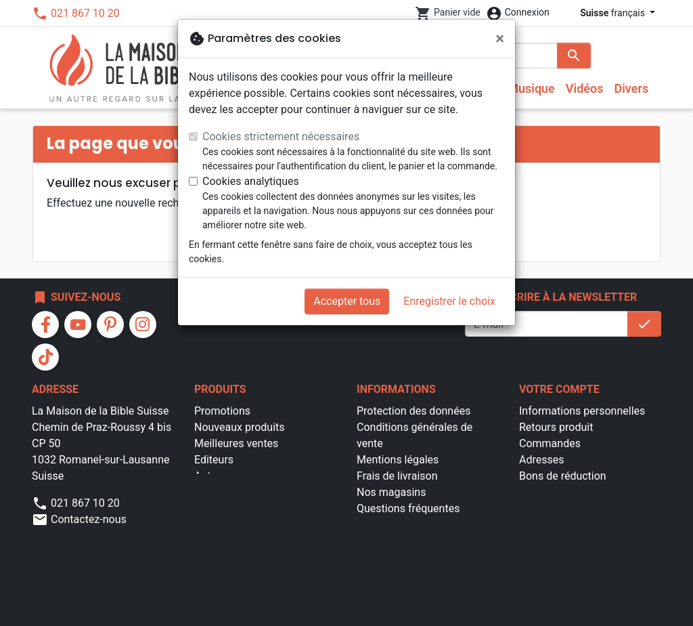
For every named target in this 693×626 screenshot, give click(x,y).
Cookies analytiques (250, 181)
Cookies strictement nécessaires (280, 136)
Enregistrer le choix (449, 301)
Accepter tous (346, 301)
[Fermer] (500, 39)
